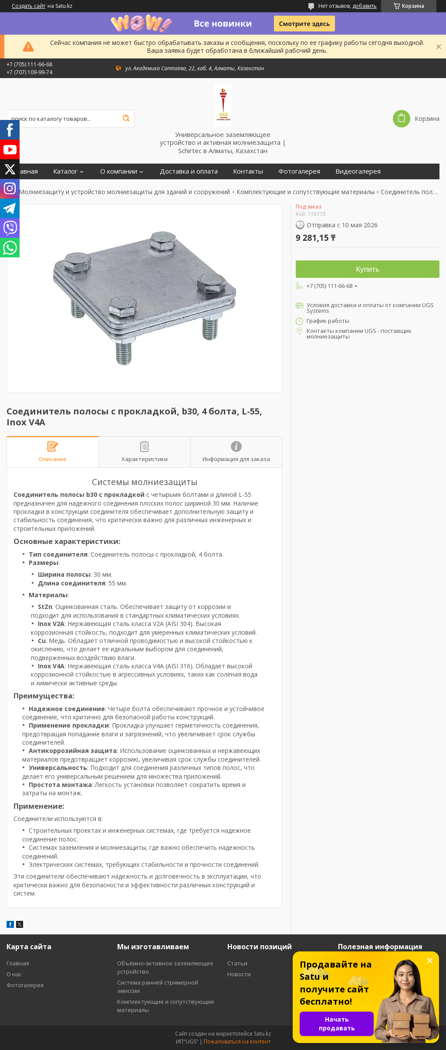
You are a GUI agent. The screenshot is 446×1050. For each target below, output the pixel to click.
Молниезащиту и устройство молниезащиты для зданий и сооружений (124, 192)
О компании (118, 171)
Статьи (237, 963)
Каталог (65, 171)
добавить (364, 6)
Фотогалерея (299, 171)
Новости (239, 974)
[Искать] (126, 118)
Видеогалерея (358, 171)
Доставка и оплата (189, 171)
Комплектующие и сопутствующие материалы (306, 192)
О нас (14, 974)
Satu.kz (262, 1033)
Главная (25, 171)
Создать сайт (28, 6)
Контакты (248, 171)
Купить (367, 269)
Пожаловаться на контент (237, 1041)
